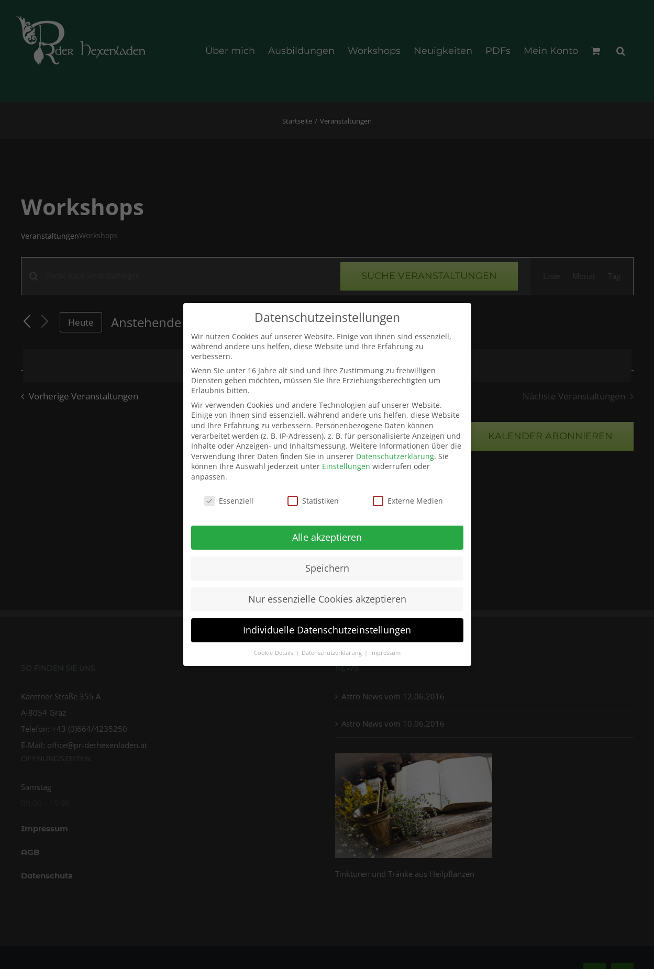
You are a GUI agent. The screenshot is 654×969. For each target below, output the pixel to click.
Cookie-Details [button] (274, 649)
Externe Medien (408, 497)
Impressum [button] (385, 649)
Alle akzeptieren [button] (327, 533)
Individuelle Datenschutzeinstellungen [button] (327, 626)
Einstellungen (346, 462)
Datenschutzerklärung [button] (332, 649)
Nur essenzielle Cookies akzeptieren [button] (327, 595)
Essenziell (228, 497)
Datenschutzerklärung (395, 453)
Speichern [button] (327, 564)
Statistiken (313, 497)
